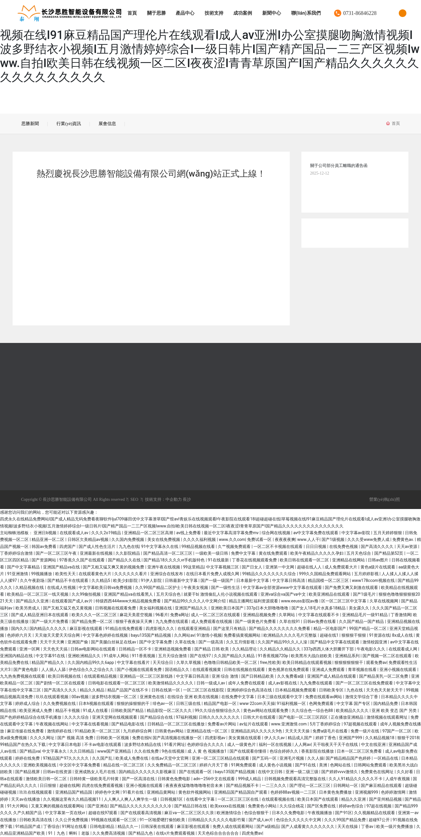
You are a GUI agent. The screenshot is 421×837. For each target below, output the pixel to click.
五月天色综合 (359, 553)
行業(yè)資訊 (68, 123)
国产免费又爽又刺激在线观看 (352, 587)
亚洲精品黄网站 (161, 792)
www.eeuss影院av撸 (300, 601)
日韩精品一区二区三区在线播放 (176, 724)
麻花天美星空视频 (136, 614)
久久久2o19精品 (106, 532)
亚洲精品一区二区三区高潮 (149, 532)
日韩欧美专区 (331, 690)
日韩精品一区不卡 (135, 649)
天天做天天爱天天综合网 (58, 635)
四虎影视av (216, 737)
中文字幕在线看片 (134, 662)
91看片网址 (174, 744)
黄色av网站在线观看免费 (266, 710)
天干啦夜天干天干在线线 (336, 744)
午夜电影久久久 (371, 649)
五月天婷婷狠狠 (388, 532)
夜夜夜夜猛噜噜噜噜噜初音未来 (194, 785)
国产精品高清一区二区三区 (168, 553)
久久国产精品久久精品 (235, 655)
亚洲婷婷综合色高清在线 (250, 690)
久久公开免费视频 (72, 819)
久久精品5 (101, 580)
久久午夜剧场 (32, 580)
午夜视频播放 (320, 812)
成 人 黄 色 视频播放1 (207, 751)
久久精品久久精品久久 (280, 649)
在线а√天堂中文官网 (170, 758)
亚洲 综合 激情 (225, 676)
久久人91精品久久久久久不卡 (356, 778)
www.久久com (232, 539)
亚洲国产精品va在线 (62, 567)
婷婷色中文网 (107, 792)
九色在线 (355, 690)
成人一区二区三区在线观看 (216, 614)
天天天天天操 (297, 731)
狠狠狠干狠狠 (354, 635)
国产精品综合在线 (157, 717)
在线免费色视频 (344, 546)
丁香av (368, 826)
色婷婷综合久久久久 (206, 744)
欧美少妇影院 (126, 580)
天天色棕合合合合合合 (218, 833)
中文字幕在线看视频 (90, 724)
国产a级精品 (267, 826)
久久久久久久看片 (131, 573)
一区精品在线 (386, 758)
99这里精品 (193, 567)
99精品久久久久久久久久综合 (269, 573)
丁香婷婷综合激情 (17, 553)
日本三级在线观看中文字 (280, 696)
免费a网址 (179, 614)
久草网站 (287, 614)
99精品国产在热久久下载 (23, 744)
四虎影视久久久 (160, 628)
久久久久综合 (77, 717)
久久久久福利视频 (200, 539)
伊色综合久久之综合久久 (92, 669)
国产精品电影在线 (128, 724)
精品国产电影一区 (220, 703)
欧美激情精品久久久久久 (171, 683)
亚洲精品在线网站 (349, 560)
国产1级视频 (333, 539)
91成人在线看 (96, 710)
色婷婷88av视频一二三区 (293, 792)
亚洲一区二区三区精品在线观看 (221, 758)
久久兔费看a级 (291, 676)
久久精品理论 (245, 649)
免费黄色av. (403, 539)
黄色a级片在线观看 (378, 567)
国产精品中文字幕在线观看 (335, 642)
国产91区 (343, 812)
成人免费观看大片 (341, 567)
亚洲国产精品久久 (191, 608)
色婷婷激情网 (393, 792)
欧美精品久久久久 (353, 710)
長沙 (186, 499)
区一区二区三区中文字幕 (344, 601)
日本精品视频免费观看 (296, 690)
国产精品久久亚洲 (32, 601)
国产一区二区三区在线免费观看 (365, 683)
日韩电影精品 (102, 826)
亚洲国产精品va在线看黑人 (129, 594)
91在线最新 (219, 560)
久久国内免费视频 (128, 539)
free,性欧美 (270, 662)
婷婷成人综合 (28, 703)
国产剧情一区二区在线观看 (61, 683)
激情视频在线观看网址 (387, 717)
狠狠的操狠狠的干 (133, 703)
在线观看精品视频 (101, 676)
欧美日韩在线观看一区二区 (305, 560)
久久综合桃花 (292, 806)
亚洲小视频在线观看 (398, 669)
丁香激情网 (401, 614)
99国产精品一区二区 (368, 628)
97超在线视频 (379, 806)
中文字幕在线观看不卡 (319, 614)
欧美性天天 (66, 573)
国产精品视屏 (28, 771)
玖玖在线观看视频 (52, 696)
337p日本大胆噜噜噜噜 (267, 608)
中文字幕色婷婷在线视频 (106, 635)
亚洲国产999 (351, 737)
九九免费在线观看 (172, 621)
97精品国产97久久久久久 (66, 758)
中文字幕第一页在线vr (65, 812)
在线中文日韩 (270, 771)
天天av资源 (407, 546)
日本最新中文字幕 (253, 580)
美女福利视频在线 (156, 608)
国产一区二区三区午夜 (56, 553)
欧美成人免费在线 (132, 758)
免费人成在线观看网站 (233, 826)
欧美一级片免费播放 (395, 826)
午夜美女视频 (196, 587)
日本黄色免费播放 (336, 792)
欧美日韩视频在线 (65, 676)
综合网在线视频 (276, 532)
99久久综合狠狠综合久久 (218, 710)
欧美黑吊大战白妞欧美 (312, 655)
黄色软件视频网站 (195, 792)
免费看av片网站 (222, 724)
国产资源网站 (44, 560)
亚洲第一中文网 (280, 567)
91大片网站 (18, 806)
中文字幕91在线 (51, 655)
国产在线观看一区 (196, 771)
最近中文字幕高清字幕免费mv (232, 532)
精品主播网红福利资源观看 (254, 601)
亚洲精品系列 (347, 655)
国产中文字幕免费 (156, 642)
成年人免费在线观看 (247, 683)
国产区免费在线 (322, 806)
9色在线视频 (173, 751)
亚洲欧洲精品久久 (84, 655)
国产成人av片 (261, 819)
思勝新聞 (30, 123)
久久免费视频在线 (60, 703)
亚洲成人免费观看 (329, 669)
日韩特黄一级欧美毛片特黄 (95, 778)
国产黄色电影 (26, 669)
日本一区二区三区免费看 (360, 751)
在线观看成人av (74, 532)
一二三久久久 (274, 785)
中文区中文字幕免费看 (80, 765)
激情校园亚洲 (375, 642)
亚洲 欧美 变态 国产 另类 (394, 710)
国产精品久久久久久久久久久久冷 (141, 806)
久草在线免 (185, 642)
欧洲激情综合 (229, 812)
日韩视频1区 (172, 799)
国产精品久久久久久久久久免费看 (280, 628)
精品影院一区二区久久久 (170, 710)
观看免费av (376, 662)
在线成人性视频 (62, 587)
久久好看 (405, 771)
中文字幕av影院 (356, 532)
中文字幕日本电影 (65, 744)
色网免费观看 (321, 703)
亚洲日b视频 (45, 532)
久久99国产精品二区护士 (158, 587)
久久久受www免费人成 (368, 539)
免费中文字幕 (243, 553)
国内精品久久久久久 (48, 628)
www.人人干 (308, 539)
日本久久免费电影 (289, 812)
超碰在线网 (69, 785)
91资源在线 (379, 635)
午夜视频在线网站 (52, 724)
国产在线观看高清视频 (141, 812)
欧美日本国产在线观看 (318, 799)
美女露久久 (359, 608)
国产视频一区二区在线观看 (388, 655)
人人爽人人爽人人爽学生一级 (131, 799)
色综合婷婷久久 (284, 751)
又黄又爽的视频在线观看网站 (58, 806)
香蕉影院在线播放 (318, 751)
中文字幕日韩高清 (289, 580)
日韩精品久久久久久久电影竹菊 (217, 819)
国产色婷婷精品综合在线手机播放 (31, 717)
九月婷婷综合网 (138, 731)
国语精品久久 (177, 669)
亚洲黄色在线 (152, 696)
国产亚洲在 (97, 806)
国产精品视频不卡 (243, 785)
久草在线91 (290, 621)
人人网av (302, 744)
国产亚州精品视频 (386, 799)
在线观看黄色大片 (95, 573)
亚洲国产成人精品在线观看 (332, 676)
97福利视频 (186, 717)
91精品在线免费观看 (124, 628)
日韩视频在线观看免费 (116, 608)
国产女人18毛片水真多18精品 (319, 608)
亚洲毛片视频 (292, 758)
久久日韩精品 (82, 751)
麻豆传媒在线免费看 (26, 731)
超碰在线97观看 (103, 812)
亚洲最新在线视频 (96, 553)
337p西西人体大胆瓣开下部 (329, 649)
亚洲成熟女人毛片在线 (95, 771)
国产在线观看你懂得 (248, 751)
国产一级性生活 (226, 587)
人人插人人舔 (54, 669)
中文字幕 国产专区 (354, 703)
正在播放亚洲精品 (347, 717)
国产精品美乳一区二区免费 (384, 676)
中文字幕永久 (55, 751)
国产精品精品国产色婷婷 (349, 758)
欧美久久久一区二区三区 (95, 614)
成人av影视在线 (283, 683)
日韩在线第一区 (166, 690)
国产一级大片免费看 (50, 621)
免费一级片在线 (365, 731)
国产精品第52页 (389, 553)
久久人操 (315, 758)
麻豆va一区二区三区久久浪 (189, 812)
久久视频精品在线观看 (375, 812)
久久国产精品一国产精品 (362, 621)
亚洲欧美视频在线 (40, 765)
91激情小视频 (209, 635)
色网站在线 (340, 765)
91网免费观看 (244, 765)
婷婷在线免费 (28, 758)
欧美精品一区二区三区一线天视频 (38, 594)
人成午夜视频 (398, 778)
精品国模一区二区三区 (329, 580)
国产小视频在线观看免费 (140, 669)
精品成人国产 (300, 737)
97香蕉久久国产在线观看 (82, 560)
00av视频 (81, 696)
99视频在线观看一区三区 (114, 819)
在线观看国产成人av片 (72, 601)
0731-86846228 (360, 13)
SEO (134, 499)
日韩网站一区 (346, 785)
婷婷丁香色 (326, 737)
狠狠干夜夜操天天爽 (134, 621)
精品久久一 (128, 826)
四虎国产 (68, 546)
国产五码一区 (264, 758)
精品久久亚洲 (354, 799)
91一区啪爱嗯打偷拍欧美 (162, 819)
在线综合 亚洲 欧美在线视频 (193, 696)
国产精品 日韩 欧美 (212, 649)
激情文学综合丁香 (362, 696)
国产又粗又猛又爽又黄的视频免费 (114, 567)
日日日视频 (316, 546)
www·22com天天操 (257, 703)
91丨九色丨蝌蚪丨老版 (69, 833)
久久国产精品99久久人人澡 (283, 642)
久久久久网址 (42, 737)
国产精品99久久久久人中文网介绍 (195, 601)
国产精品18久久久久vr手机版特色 (175, 560)
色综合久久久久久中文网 (299, 819)
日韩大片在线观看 (260, 717)
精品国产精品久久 (48, 662)
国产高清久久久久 (377, 546)
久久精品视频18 (380, 737)
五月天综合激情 (173, 655)
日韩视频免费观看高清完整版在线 (295, 778)
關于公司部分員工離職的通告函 (338, 165)
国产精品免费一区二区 (92, 621)
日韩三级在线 (188, 703)
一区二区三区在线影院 (204, 690)
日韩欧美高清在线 (36, 819)
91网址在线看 (75, 826)
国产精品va (30, 751)
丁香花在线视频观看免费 (255, 560)
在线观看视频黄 (207, 669)
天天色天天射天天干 (385, 690)
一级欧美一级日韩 (212, 553)
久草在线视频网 (384, 601)
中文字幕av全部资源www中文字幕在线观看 (283, 587)
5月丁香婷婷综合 (325, 724)
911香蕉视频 (144, 655)
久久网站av (184, 635)
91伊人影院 (152, 580)
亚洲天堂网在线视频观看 (115, 717)
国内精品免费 (386, 703)
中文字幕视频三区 (223, 567)
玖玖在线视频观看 (36, 792)
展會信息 (107, 123)
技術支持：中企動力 (163, 499)
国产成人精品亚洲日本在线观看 (40, 614)
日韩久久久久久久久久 (220, 717)
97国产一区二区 (397, 731)
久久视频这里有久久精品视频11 (72, 799)
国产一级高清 (211, 642)
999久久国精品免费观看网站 (325, 573)
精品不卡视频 (68, 710)
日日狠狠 (48, 785)
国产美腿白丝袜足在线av (114, 642)
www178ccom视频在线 (374, 580)
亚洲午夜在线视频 (164, 567)
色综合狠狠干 (257, 812)
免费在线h (141, 737)
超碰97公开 (380, 819)
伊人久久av (275, 737)
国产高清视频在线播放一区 (178, 737)
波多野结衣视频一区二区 (114, 696)
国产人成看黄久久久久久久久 (308, 826)
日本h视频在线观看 (97, 703)
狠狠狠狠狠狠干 (349, 662)
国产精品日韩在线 (191, 806)
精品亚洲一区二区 (48, 539)
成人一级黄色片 (242, 744)
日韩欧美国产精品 (127, 710)
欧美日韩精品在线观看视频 (307, 662)
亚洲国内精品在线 (17, 655)
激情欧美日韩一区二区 (47, 778)
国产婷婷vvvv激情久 (340, 771)
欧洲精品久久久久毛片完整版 (290, 635)
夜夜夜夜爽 (285, 539)
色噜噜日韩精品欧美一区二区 (231, 662)
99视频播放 (42, 573)
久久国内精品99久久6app (91, 662)
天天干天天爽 (52, 642)
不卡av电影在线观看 (103, 744)
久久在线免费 (147, 751)
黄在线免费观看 (273, 553)
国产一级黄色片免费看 (256, 621)
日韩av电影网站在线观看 (93, 649)
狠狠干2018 (408, 737)
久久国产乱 (102, 758)
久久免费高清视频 (109, 833)
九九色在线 (129, 546)
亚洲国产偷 (78, 642)
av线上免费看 (189, 532)
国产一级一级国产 (217, 580)
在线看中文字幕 (200, 799)
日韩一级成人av (211, 683)
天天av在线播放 (26, 799)
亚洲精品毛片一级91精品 (365, 614)
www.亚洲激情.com (289, 724)
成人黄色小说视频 (276, 765)
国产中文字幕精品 (24, 567)
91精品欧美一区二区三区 (98, 731)
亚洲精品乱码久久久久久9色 (257, 731)
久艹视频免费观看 (234, 546)
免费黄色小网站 (262, 806)
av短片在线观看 (254, 724)
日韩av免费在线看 (320, 621)
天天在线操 (348, 826)
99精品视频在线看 (199, 546)
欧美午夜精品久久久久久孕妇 (317, 553)
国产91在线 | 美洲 (311, 765)
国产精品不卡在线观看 (68, 580)
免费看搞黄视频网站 (242, 635)
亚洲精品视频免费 (260, 614)
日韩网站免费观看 (370, 765)
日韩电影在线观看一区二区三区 (117, 683)
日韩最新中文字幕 (182, 580)
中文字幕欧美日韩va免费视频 (106, 587)
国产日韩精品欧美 (258, 676)
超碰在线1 (329, 635)
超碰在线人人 (309, 567)
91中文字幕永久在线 (160, 546)
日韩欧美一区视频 (113, 737)
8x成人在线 (403, 635)
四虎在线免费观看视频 (103, 785)
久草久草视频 (189, 662)
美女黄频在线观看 (245, 737)
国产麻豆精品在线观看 (382, 785)
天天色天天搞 (55, 649)
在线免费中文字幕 (238, 696)
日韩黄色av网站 (170, 731)
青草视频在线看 (362, 669)
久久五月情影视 (241, 642)
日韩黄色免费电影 (174, 778)
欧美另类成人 (28, 608)
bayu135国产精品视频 (151, 635)
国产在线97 (201, 655)
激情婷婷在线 (60, 731)
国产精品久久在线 (125, 560)
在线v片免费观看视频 (176, 833)
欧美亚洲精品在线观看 (330, 594)
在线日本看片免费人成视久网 (213, 573)
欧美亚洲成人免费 (36, 710)
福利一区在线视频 (275, 744)
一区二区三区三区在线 (238, 799)
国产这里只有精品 (230, 628)
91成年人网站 (117, 655)
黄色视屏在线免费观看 (289, 669)
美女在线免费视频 (164, 539)
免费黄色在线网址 (377, 771)
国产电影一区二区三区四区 (304, 717)
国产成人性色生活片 (97, 546)
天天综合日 (163, 662)
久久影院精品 (128, 553)
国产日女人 (252, 567)
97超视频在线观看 (361, 724)
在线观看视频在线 (278, 799)
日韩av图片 (378, 560)
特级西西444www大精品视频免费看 (129, 601)
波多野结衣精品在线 (143, 744)
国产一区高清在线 (139, 778)
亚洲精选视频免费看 (173, 649)
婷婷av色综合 (352, 806)
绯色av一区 (163, 703)
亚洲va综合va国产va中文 (283, 594)
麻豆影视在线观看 (86, 628)
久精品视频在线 (30, 587)
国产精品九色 (141, 833)
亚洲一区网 (30, 649)
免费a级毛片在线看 (330, 731)
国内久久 (19, 628)
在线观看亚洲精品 (194, 628)
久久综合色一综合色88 (312, 710)
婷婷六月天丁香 (214, 765)
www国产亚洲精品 (114, 751)
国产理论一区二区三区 (310, 785)
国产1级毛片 (365, 594)
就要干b (191, 594)
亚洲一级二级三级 (302, 771)
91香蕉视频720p (273, 655)
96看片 (162, 614)
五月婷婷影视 (366, 573)
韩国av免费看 (44, 546)
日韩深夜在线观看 (158, 826)
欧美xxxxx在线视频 (228, 806)
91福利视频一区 (292, 703)
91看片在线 (134, 792)
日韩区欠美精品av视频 (89, 539)
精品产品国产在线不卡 (128, 690)
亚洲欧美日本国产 (227, 608)
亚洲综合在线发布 (167, 573)
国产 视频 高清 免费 (75, 737)
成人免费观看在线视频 (212, 621)
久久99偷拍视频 (87, 594)
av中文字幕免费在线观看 (316, 532)
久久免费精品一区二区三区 (172, 765)
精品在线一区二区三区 (124, 765)
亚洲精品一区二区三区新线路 (147, 676)
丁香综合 (51, 826)
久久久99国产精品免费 (345, 819)
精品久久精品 (92, 690)
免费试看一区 (259, 539)
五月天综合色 (169, 594)
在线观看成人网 (403, 649)
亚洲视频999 (367, 792)
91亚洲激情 (18, 573)
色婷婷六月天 (19, 635)
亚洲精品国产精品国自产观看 (241, 792)
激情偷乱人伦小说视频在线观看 (229, 594)
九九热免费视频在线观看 (23, 676)
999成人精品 (250, 778)
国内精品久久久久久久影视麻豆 (148, 771)
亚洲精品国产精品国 (74, 792)
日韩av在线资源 (58, 771)
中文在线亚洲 (374, 744)
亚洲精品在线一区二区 (207, 731)
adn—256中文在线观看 (214, 778)
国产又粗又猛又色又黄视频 (68, 608)
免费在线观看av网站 (324, 696)
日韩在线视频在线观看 (245, 669)
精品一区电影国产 (330, 628)
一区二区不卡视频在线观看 (278, 546)
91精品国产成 (28, 826)
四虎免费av (252, 833)
